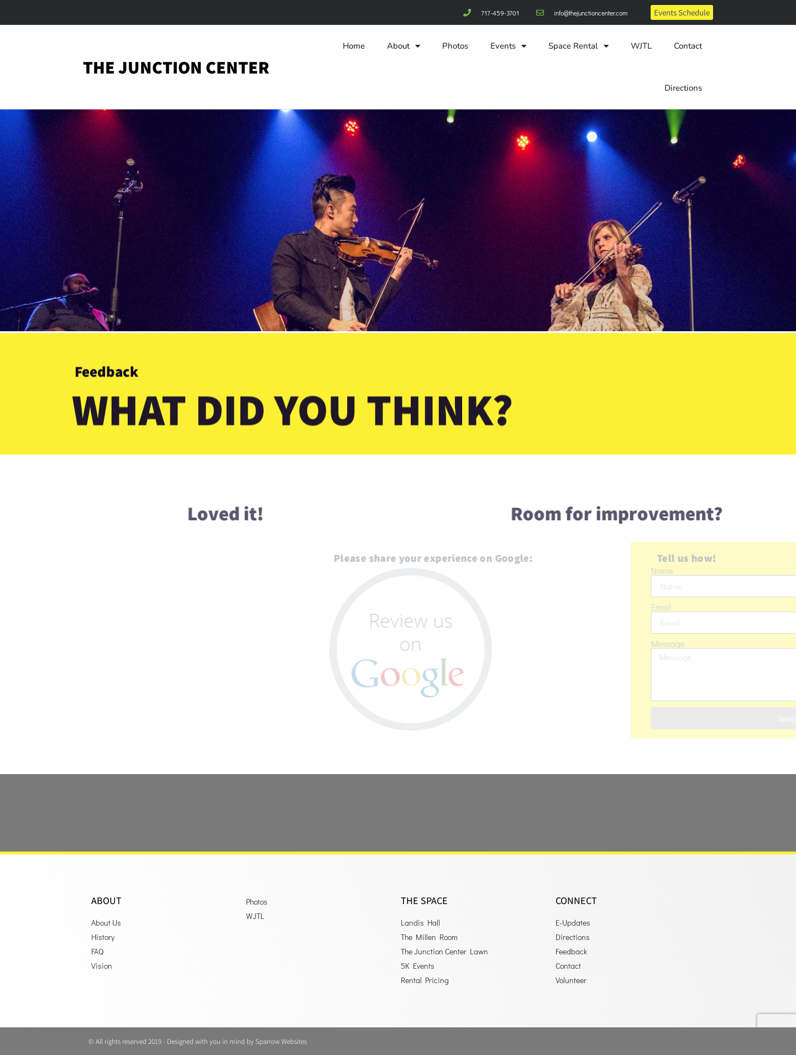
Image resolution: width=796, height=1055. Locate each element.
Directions (683, 87)
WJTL (641, 45)
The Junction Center (176, 67)
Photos (455, 45)
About (403, 46)
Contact (688, 45)
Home (354, 45)
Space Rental (578, 46)
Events (508, 46)
